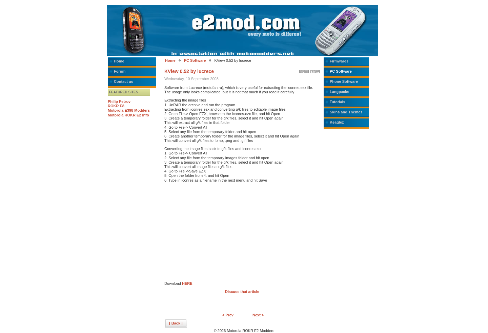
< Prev (227, 315)
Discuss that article (242, 292)
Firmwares (339, 61)
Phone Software (344, 81)
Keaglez (337, 122)
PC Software (195, 60)
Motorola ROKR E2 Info (128, 115)
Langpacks (339, 92)
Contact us (123, 81)
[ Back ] (176, 323)
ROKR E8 (116, 106)
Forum (119, 71)
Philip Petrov (119, 101)
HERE (187, 283)
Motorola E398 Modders (129, 110)
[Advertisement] (221, 233)
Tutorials (337, 102)
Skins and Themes (346, 112)
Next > (258, 315)
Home (119, 61)
